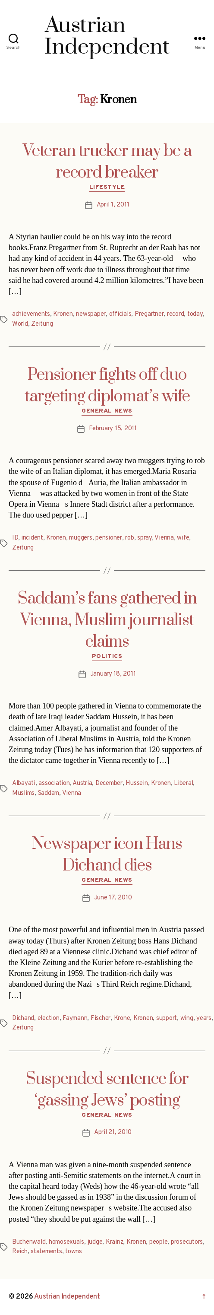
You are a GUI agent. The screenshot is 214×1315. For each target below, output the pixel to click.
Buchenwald (28, 1242)
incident (32, 538)
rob (129, 538)
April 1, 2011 (113, 205)
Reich (20, 1252)
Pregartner (149, 314)
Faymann (75, 1018)
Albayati (23, 783)
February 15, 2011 (113, 429)
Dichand (23, 1018)
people (158, 1242)
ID (15, 538)
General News (107, 411)
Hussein (137, 783)
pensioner (108, 538)
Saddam (48, 793)
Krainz (114, 1242)
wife (183, 538)
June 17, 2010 (113, 898)
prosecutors (187, 1242)
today (195, 314)
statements (46, 1252)
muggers (80, 538)
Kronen (62, 314)
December (109, 783)
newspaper (91, 314)
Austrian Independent (67, 1297)
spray (144, 538)
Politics (107, 656)
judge (95, 1242)
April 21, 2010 (113, 1132)
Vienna (163, 538)
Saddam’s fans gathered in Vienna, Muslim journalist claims (107, 620)
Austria (82, 783)
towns (73, 1252)
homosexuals (66, 1242)
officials (120, 314)
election (49, 1018)
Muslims (23, 793)
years (203, 1018)
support (166, 1018)
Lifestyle (107, 187)
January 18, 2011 (113, 674)
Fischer (100, 1018)
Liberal (183, 783)
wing (186, 1018)
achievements (31, 314)
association (53, 783)
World (20, 324)
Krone (122, 1018)
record (175, 314)
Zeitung (42, 324)
